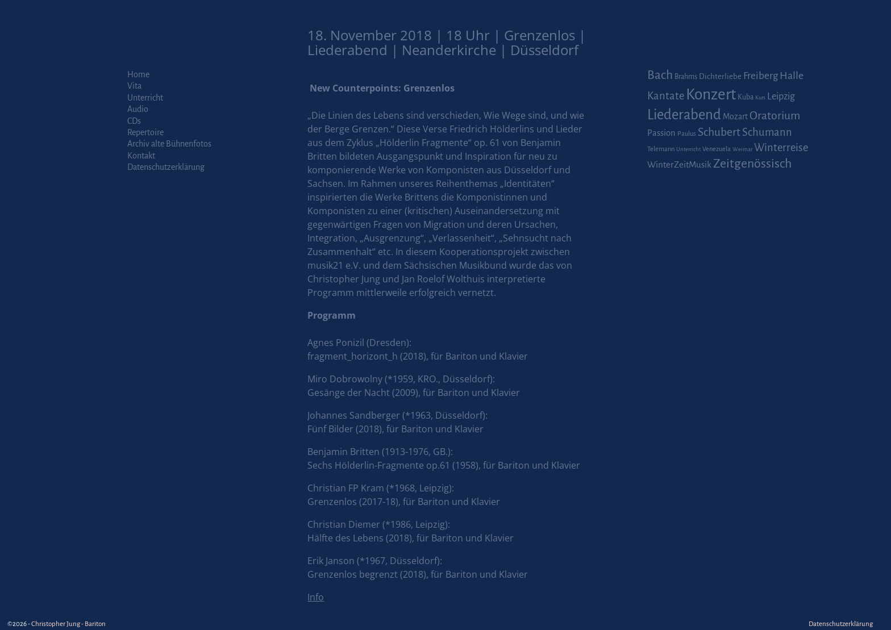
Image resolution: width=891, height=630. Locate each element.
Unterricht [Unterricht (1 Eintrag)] (688, 149)
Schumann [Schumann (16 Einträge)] (767, 132)
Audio (137, 109)
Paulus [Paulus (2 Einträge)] (686, 133)
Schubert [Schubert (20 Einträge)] (719, 132)
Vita (134, 85)
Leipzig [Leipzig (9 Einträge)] (781, 96)
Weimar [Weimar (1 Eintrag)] (742, 149)
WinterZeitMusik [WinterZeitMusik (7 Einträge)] (679, 164)
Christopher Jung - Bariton (68, 624)
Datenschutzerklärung (166, 167)
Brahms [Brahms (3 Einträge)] (686, 77)
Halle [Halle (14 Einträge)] (791, 75)
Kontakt (141, 155)
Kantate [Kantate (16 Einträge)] (665, 96)
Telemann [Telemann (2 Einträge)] (661, 149)
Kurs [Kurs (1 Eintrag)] (760, 97)
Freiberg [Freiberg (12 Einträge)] (760, 75)
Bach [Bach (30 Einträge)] (660, 75)
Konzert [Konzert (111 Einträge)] (711, 94)
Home (138, 74)
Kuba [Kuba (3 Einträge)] (745, 97)
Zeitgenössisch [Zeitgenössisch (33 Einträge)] (752, 163)
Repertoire (145, 132)
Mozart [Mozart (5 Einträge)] (735, 116)
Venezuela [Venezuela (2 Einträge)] (716, 149)
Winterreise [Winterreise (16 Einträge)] (781, 147)
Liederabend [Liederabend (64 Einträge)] (684, 114)
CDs (134, 121)
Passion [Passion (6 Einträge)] (661, 132)
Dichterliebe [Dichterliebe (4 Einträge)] (720, 76)
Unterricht (145, 97)
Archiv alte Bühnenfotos (169, 143)
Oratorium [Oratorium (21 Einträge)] (775, 116)
